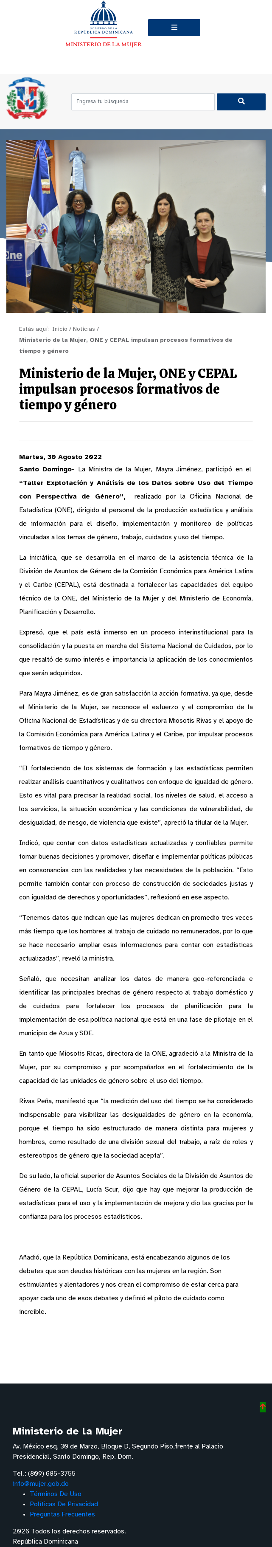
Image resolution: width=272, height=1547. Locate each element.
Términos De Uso (55, 1494)
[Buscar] (241, 101)
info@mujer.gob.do (41, 1484)
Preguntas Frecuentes (62, 1514)
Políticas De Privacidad (64, 1504)
